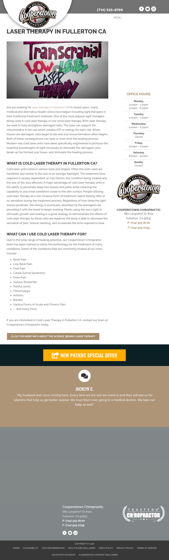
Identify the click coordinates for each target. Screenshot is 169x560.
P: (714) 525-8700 (138, 222)
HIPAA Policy (106, 548)
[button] (57, 70)
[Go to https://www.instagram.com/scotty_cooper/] (153, 9)
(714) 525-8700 (110, 10)
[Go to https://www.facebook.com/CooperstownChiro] (141, 9)
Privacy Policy (125, 548)
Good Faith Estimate (63, 555)
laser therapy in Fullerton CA (50, 107)
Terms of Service (147, 548)
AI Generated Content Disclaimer (98, 555)
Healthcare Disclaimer (81, 548)
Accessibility (30, 548)
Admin (16, 548)
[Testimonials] (84, 393)
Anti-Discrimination (53, 548)
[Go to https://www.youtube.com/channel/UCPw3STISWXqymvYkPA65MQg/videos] (147, 9)
